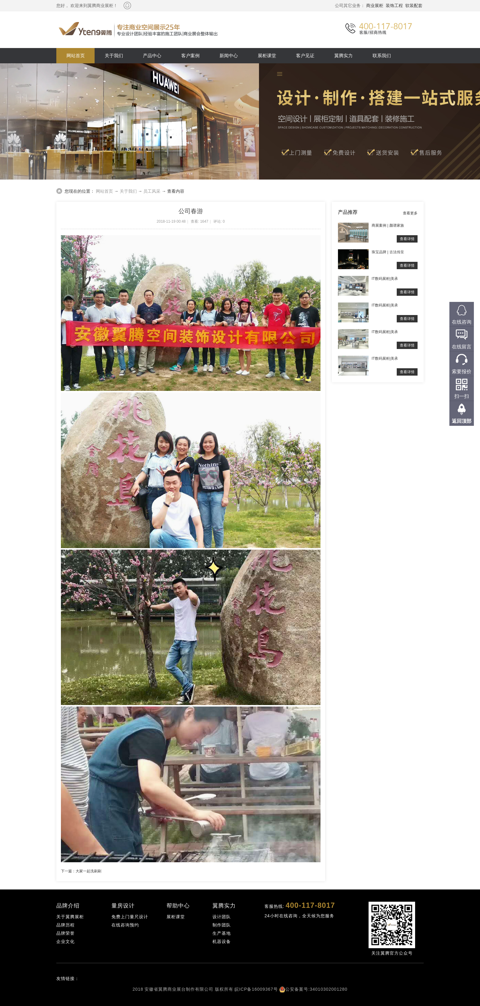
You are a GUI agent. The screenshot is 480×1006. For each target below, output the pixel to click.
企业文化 (65, 941)
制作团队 (221, 924)
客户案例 (190, 55)
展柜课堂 (267, 55)
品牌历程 (65, 924)
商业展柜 (374, 5)
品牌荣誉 (65, 933)
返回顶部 (461, 421)
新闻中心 (228, 55)
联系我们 (382, 55)
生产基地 (221, 933)
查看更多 (410, 213)
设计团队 (221, 916)
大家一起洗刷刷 (88, 871)
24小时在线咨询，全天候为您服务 (299, 915)
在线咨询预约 (125, 924)
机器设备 (221, 941)
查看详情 (407, 239)
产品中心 (152, 55)
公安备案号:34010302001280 (316, 989)
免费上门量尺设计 (129, 916)
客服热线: (299, 905)
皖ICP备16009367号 (256, 989)
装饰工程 (394, 5)
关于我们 (114, 55)
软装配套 (413, 5)
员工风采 (151, 191)
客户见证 (305, 55)
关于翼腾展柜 (70, 916)
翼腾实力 (343, 55)
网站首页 (75, 55)
